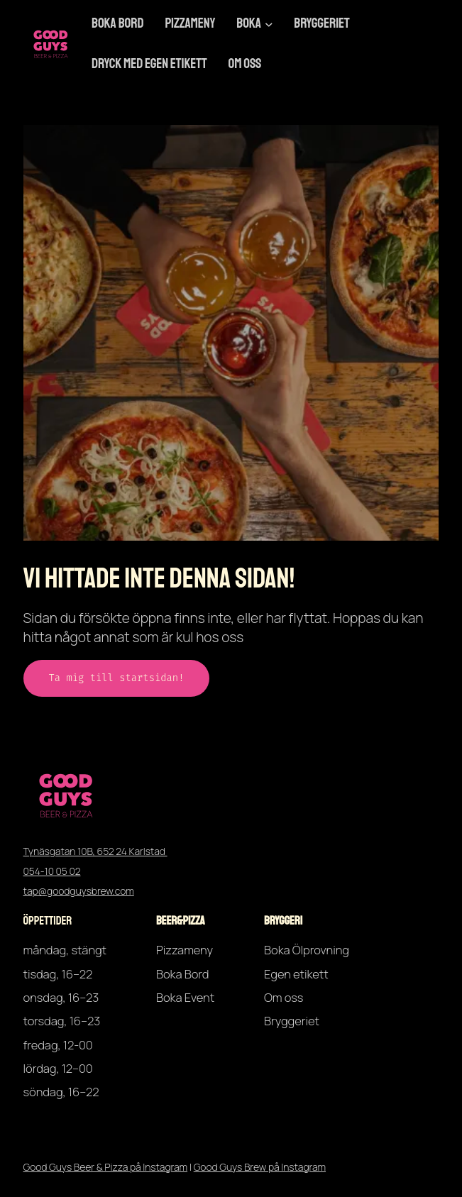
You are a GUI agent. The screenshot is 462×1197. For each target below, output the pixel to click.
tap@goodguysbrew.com (78, 891)
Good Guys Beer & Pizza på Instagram (105, 1167)
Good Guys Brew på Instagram (260, 1167)
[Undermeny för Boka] (269, 24)
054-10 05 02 (52, 871)
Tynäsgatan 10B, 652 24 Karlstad (95, 851)
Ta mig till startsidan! (117, 678)
